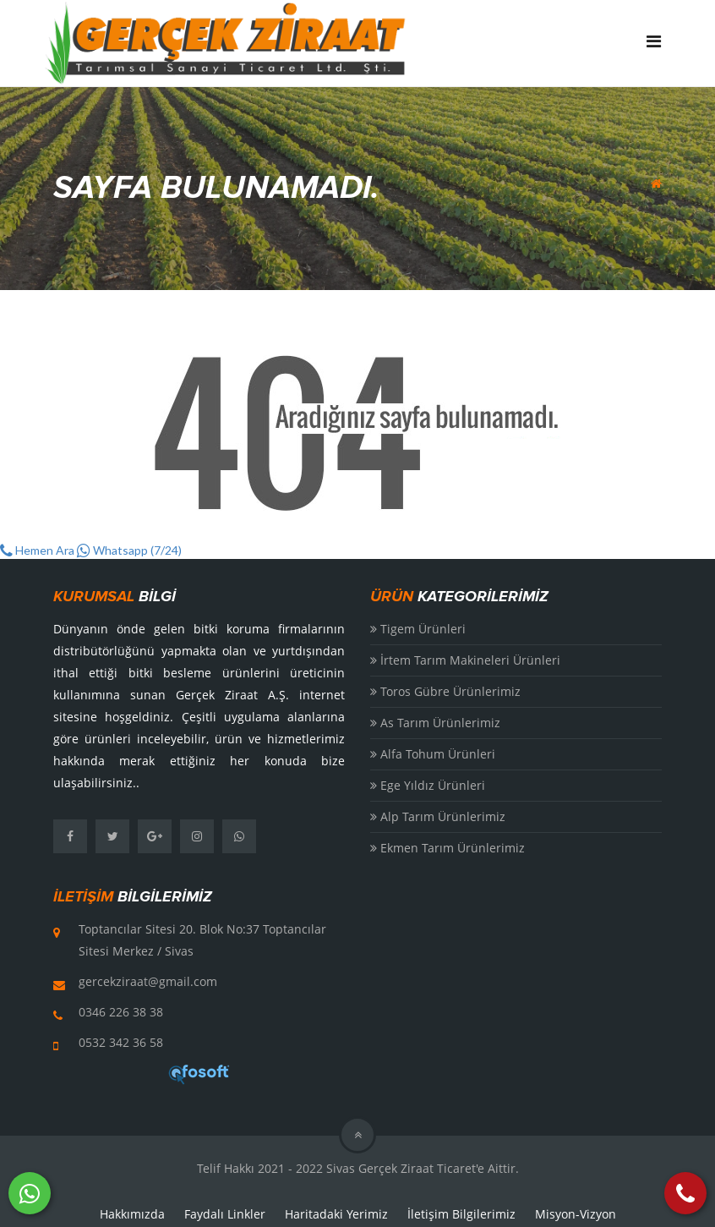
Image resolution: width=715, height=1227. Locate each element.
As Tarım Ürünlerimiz (435, 723)
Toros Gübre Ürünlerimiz (445, 691)
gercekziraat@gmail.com (148, 981)
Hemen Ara (37, 550)
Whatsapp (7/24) (129, 550)
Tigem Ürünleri (418, 629)
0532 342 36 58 (121, 1042)
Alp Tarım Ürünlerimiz (437, 816)
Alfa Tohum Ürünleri (432, 754)
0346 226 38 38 (121, 1012)
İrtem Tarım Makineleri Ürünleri (465, 660)
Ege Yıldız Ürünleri (427, 785)
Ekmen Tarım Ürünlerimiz (447, 848)
